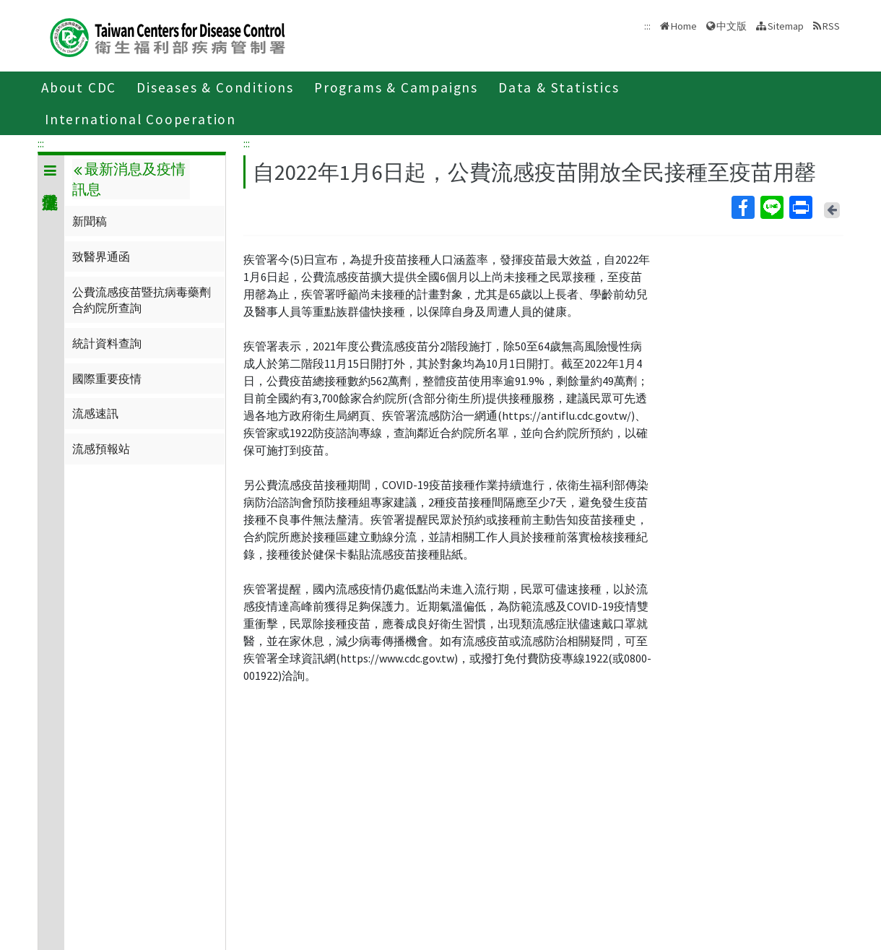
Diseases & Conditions (215, 87)
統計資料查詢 (107, 343)
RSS (831, 26)
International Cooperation (140, 119)
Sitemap (786, 26)
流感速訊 (95, 413)
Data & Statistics (559, 87)
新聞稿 (89, 221)
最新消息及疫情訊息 (128, 179)
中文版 (731, 26)
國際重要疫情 (107, 378)
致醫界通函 (101, 256)
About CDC (78, 87)
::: (41, 143)
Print (800, 207)
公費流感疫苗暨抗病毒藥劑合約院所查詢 (141, 300)
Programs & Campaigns (396, 87)
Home (684, 26)
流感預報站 (101, 448)
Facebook (742, 207)
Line (771, 207)
